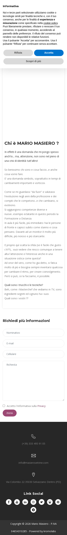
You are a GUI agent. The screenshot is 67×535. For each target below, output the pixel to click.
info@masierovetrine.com (33, 462)
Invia (9, 413)
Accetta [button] (48, 52)
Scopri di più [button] (33, 61)
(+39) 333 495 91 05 (33, 443)
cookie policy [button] (50, 23)
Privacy (41, 406)
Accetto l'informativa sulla (24, 406)
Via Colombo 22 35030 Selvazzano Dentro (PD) (33, 482)
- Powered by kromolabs (41, 531)
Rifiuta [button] (18, 52)
